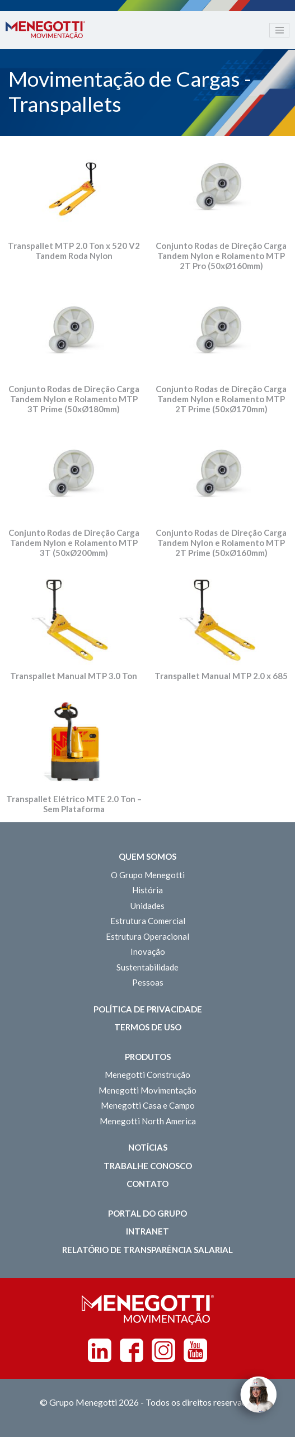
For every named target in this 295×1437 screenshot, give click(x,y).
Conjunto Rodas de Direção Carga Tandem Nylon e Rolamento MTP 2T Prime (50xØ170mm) (221, 399)
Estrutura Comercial (147, 921)
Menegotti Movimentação (147, 1090)
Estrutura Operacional (147, 936)
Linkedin (99, 1350)
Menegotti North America (148, 1121)
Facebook (131, 1350)
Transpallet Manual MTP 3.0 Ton (73, 676)
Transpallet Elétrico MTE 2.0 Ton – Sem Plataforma (74, 804)
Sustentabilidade (147, 967)
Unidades (147, 906)
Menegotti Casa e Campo (148, 1105)
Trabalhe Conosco (148, 1166)
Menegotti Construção (147, 1074)
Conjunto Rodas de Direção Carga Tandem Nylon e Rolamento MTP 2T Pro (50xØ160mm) (221, 256)
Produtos (148, 1057)
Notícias (147, 1147)
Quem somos (147, 856)
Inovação (147, 951)
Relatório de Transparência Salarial (147, 1250)
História (147, 890)
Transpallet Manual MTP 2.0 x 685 (221, 676)
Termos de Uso (147, 1027)
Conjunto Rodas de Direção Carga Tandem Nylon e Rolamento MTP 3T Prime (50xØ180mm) (73, 399)
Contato (147, 1184)
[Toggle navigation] (279, 30)
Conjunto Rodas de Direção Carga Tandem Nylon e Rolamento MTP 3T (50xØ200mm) (73, 542)
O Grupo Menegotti (148, 875)
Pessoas (147, 982)
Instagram (163, 1350)
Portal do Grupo (147, 1213)
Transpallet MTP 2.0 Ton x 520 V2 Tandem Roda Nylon (74, 251)
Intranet (147, 1231)
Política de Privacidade (147, 1009)
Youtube (195, 1350)
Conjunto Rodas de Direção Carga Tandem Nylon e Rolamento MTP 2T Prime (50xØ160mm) (221, 542)
